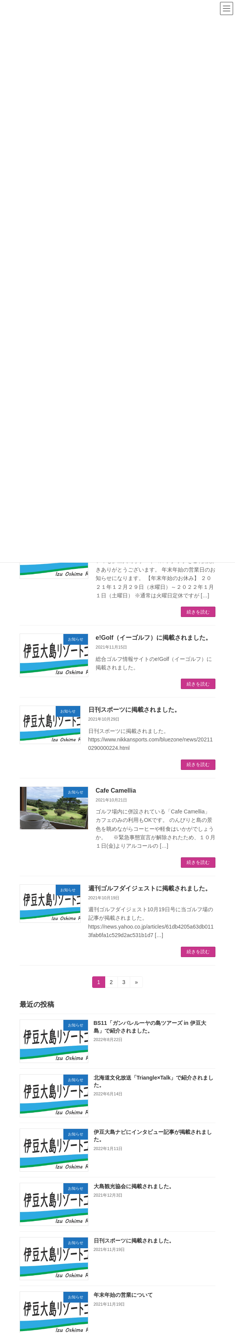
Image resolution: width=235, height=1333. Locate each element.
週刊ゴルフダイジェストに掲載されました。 (149, 888)
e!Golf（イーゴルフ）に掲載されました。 (154, 637)
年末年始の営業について (123, 1295)
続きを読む (198, 612)
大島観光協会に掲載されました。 (134, 1186)
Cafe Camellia (119, 790)
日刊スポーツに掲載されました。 (134, 709)
